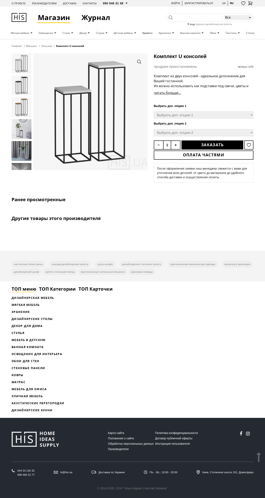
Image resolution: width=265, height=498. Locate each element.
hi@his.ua (66, 472)
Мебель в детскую (29, 340)
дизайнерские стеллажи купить (141, 264)
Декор (83, 33)
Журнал (95, 17)
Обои (213, 33)
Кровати (147, 33)
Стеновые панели (28, 368)
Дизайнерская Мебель (33, 298)
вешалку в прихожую (237, 264)
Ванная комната (190, 33)
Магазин (54, 17)
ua (224, 3)
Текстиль (231, 33)
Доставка (69, 3)
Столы (66, 33)
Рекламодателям (44, 3)
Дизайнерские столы (32, 319)
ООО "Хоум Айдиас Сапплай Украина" (142, 488)
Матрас (18, 382)
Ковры (18, 375)
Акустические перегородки (38, 403)
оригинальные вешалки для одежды (192, 264)
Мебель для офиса (29, 389)
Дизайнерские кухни (32, 410)
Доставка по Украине (112, 472)
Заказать (212, 144)
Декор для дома (27, 326)
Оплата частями (203, 155)
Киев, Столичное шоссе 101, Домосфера (227, 472)
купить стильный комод (59, 271)
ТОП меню (24, 289)
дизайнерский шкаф (26, 271)
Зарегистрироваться (198, 3)
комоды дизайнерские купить (70, 264)
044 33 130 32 (26, 470)
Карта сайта (116, 433)
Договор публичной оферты (173, 438)
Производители (118, 449)
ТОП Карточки (96, 289)
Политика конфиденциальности (176, 433)
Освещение (46, 33)
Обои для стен (25, 361)
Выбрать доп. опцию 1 (170, 106)
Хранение (165, 33)
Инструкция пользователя (172, 443)
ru (232, 3)
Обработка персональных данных (131, 443)
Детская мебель (123, 33)
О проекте (19, 3)
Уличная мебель (27, 396)
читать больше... (167, 92)
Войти (175, 3)
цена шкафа (105, 264)
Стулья (100, 33)
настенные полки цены (28, 264)
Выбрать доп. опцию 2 (170, 123)
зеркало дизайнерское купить (214, 24)
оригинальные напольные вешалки (103, 271)
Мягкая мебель (20, 33)
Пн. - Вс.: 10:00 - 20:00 (163, 472)
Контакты (90, 3)
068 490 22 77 (26, 474)
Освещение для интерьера (37, 354)
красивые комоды (142, 271)
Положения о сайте (121, 438)
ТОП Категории (57, 289)
